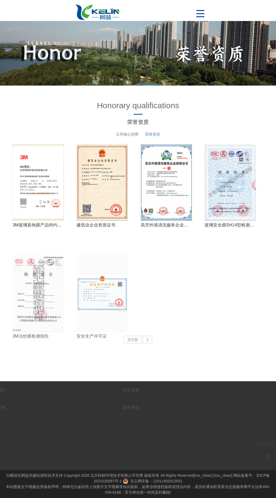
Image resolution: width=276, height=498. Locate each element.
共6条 (132, 339)
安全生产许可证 (92, 360)
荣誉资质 (152, 134)
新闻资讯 (81, 407)
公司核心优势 (127, 134)
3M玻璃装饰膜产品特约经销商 (41, 230)
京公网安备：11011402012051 (152, 481)
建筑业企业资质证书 (96, 230)
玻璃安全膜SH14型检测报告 (231, 230)
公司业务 (81, 390)
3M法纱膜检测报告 (30, 360)
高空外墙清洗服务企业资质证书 (171, 230)
